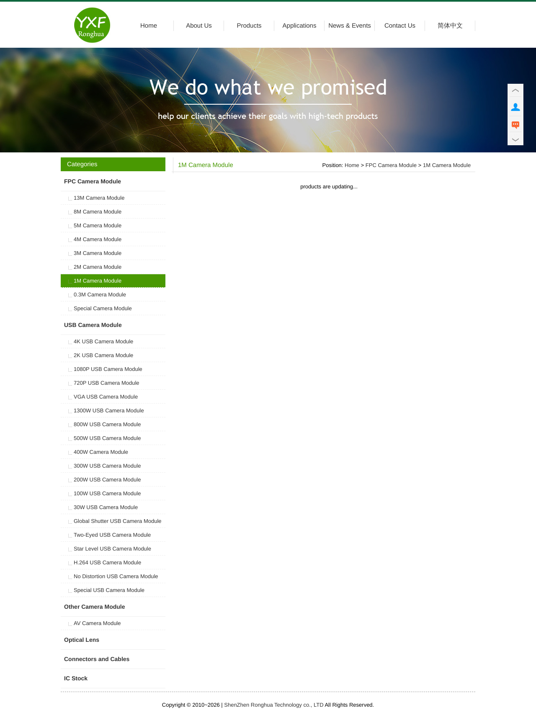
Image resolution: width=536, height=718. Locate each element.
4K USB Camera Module (100, 341)
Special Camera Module (99, 308)
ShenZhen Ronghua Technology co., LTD (273, 705)
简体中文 (450, 25)
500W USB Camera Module (104, 438)
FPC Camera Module (92, 181)
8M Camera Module (94, 212)
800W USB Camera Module (104, 424)
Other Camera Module (94, 606)
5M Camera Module (94, 225)
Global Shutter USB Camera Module (114, 521)
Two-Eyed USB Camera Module (109, 535)
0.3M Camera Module (96, 295)
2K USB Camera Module (100, 355)
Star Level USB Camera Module (109, 549)
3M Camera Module (94, 253)
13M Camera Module (95, 198)
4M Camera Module (94, 239)
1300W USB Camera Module (105, 410)
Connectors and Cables (96, 659)
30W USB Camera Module (102, 507)
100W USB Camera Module (104, 493)
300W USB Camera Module (104, 466)
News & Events (349, 25)
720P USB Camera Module (103, 383)
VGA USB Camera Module (102, 397)
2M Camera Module (94, 267)
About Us (199, 25)
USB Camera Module (93, 325)
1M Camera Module (94, 281)
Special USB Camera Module (105, 590)
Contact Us (399, 25)
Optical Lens (81, 639)
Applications (300, 25)
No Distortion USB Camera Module (112, 576)
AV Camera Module (94, 623)
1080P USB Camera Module (104, 369)
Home (148, 25)
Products (249, 25)
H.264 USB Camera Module (104, 562)
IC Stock (76, 678)
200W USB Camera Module (104, 480)
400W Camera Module (97, 452)
